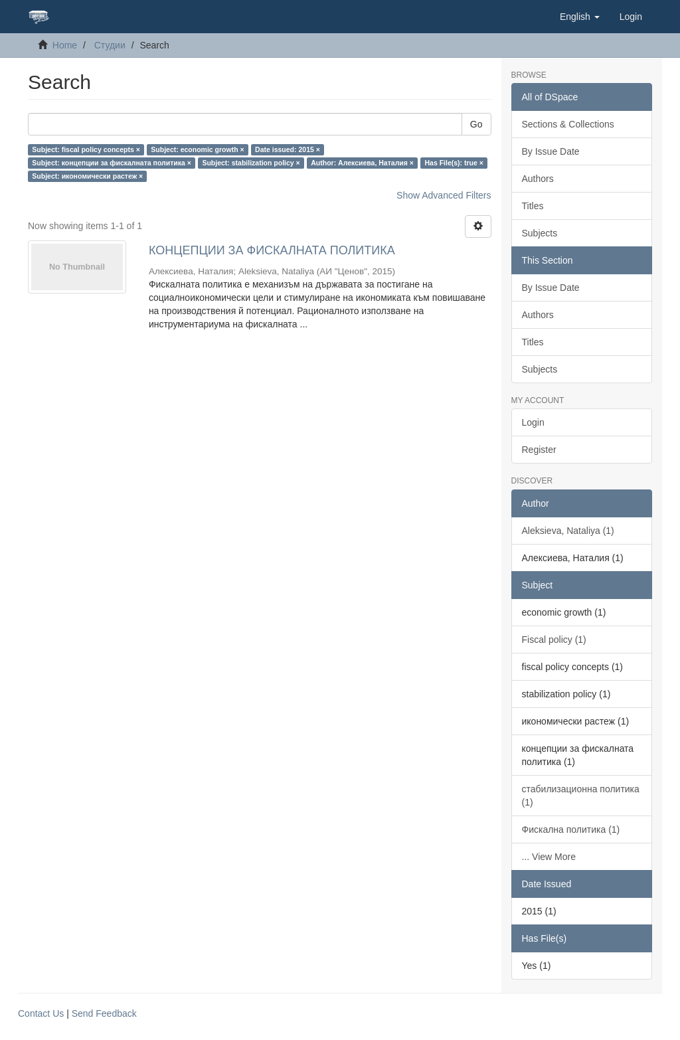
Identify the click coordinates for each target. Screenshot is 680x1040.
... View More (549, 856)
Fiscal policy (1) (554, 639)
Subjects (540, 233)
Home (64, 45)
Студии (110, 45)
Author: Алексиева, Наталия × (362, 163)
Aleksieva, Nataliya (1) (568, 530)
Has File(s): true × (453, 163)
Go (476, 124)
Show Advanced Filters (443, 195)
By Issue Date (551, 151)
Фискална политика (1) (571, 829)
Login (533, 422)
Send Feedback (104, 1013)
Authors (538, 178)
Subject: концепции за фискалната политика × (111, 163)
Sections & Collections (568, 124)
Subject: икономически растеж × (87, 176)
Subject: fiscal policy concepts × (86, 149)
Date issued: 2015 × (287, 149)
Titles (533, 206)
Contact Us (41, 1013)
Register (539, 449)
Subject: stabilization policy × (250, 163)
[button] (580, 16)
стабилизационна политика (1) (580, 796)
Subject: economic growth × (197, 149)
